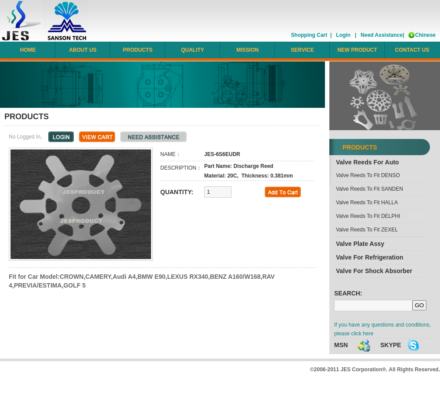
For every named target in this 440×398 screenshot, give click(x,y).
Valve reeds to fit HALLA (367, 202)
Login (343, 35)
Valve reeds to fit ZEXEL (367, 230)
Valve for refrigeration (369, 257)
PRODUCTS (137, 50)
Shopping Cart (309, 35)
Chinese (425, 35)
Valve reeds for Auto (367, 162)
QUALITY (192, 50)
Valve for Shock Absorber (374, 270)
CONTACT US (412, 50)
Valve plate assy (360, 243)
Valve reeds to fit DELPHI (368, 216)
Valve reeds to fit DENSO (368, 175)
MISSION (247, 50)
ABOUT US (83, 50)
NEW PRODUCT (357, 50)
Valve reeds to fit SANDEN (369, 189)
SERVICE (302, 50)
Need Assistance (382, 35)
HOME (28, 50)
